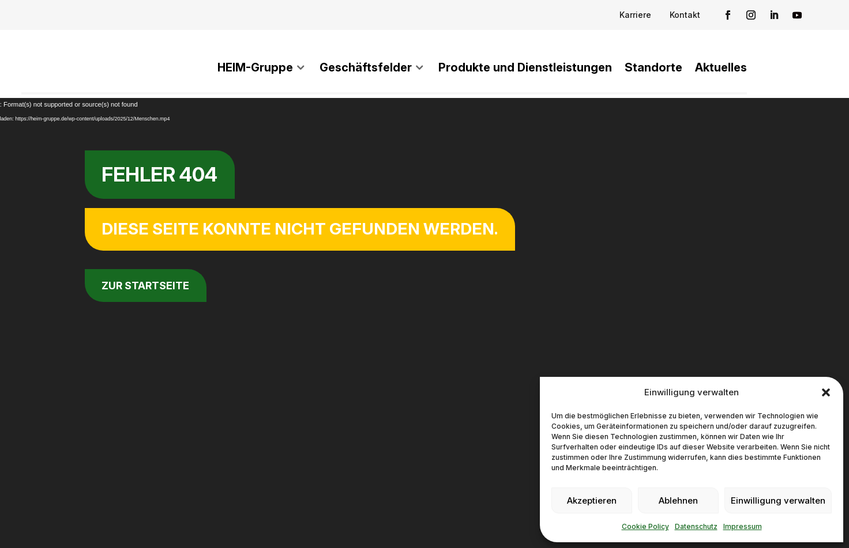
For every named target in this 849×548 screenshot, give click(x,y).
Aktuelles (721, 67)
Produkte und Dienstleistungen (525, 67)
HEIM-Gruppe (255, 67)
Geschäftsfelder (366, 67)
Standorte (653, 67)
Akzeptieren (592, 500)
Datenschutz (696, 526)
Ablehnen (678, 500)
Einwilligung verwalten (778, 500)
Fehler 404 (159, 174)
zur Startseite (145, 285)
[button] (826, 390)
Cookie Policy (645, 526)
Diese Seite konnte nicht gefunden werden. (300, 229)
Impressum (742, 526)
